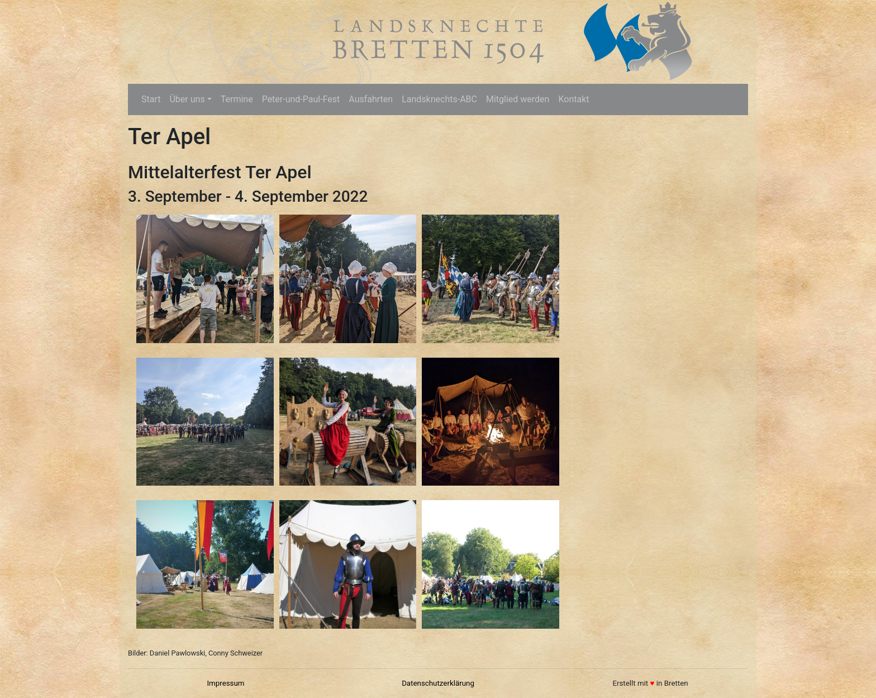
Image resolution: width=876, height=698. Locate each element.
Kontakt (573, 99)
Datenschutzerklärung (438, 683)
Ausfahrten (371, 99)
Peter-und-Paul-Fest (301, 99)
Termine (237, 99)
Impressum (225, 683)
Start (150, 99)
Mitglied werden (517, 99)
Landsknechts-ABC (439, 99)
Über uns (186, 99)
